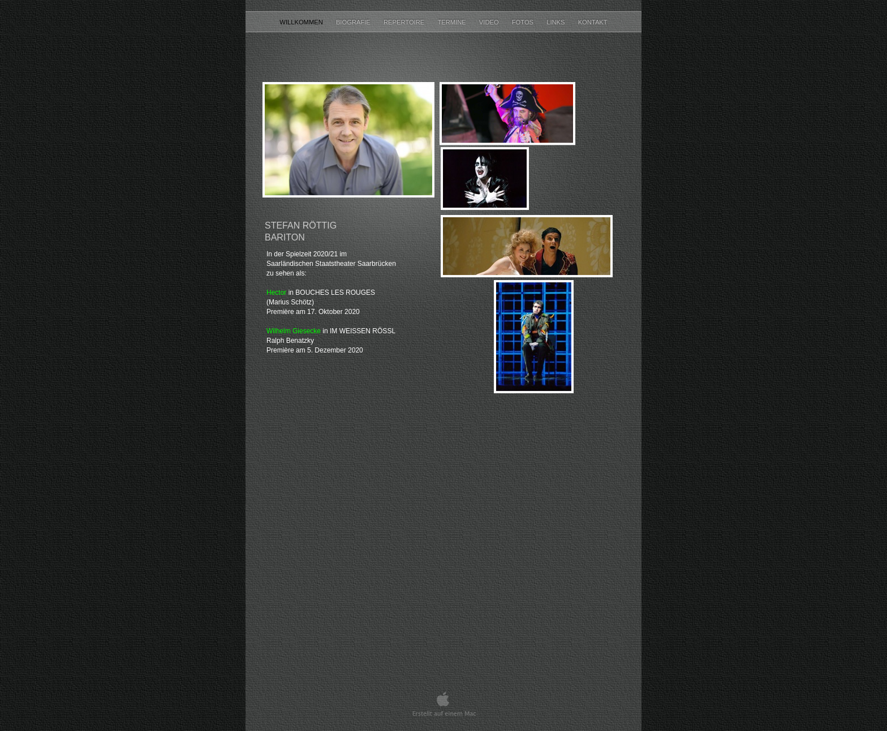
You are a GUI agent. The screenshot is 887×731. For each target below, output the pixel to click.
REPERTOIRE (405, 22)
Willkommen (302, 22)
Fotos (523, 22)
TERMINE (452, 22)
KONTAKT (593, 22)
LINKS (556, 22)
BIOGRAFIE (354, 22)
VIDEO (490, 22)
